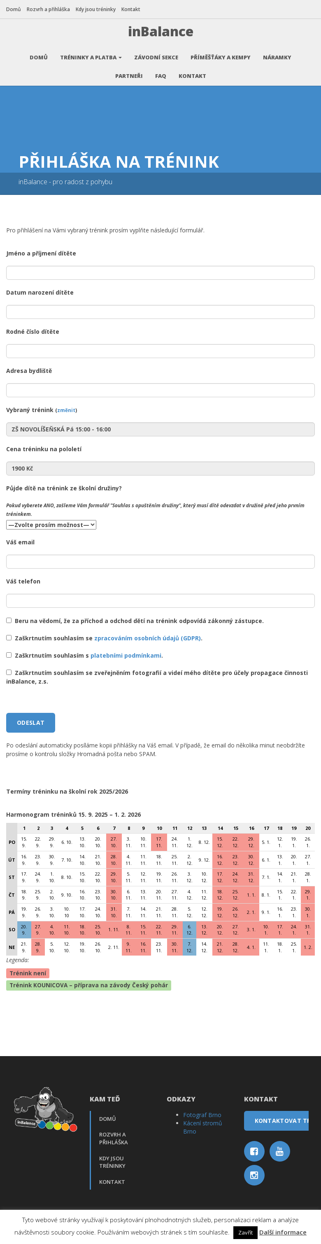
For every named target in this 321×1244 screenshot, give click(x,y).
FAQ (160, 72)
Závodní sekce (156, 53)
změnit (66, 406)
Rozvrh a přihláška (48, 9)
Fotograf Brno (202, 1111)
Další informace (283, 1232)
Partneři (129, 72)
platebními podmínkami (126, 652)
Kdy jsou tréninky (96, 9)
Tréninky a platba (91, 53)
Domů (13, 9)
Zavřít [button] (245, 1232)
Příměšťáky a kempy (221, 53)
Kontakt (130, 9)
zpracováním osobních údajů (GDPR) (147, 634)
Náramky (277, 53)
